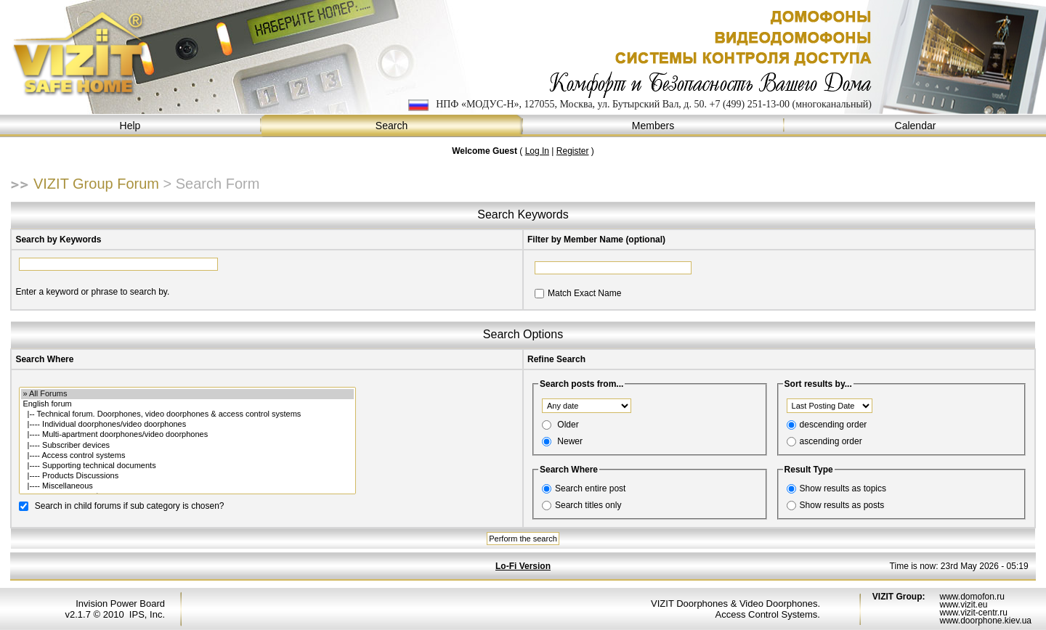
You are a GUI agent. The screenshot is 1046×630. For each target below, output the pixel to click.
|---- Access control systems (187, 456)
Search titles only (588, 505)
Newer (570, 441)
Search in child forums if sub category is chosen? (129, 505)
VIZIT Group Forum (96, 184)
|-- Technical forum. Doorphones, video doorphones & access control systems (187, 414)
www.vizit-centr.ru (973, 613)
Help (131, 126)
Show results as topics (843, 488)
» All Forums (187, 394)
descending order (833, 425)
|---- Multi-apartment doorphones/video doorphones (187, 435)
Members (653, 126)
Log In (537, 151)
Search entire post (590, 488)
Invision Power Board (120, 603)
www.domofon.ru (971, 597)
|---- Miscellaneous (187, 486)
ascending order (831, 441)
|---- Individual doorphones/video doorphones (187, 425)
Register (572, 151)
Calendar (915, 126)
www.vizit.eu (963, 605)
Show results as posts (842, 505)
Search (392, 126)
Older (567, 425)
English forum (187, 404)
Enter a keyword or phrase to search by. (92, 292)
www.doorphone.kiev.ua (985, 620)
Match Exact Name (584, 293)
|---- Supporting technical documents (187, 466)
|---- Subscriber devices (187, 446)
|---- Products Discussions (187, 476)
